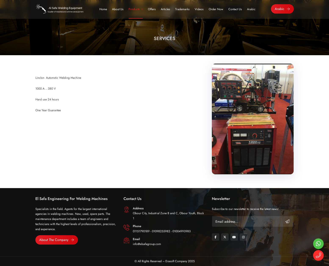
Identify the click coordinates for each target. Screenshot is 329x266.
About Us (118, 9)
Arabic (251, 9)
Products (134, 9)
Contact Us (235, 9)
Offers (152, 9)
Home (103, 9)
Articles (165, 9)
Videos (199, 9)
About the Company (53, 239)
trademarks (182, 9)
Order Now (216, 9)
